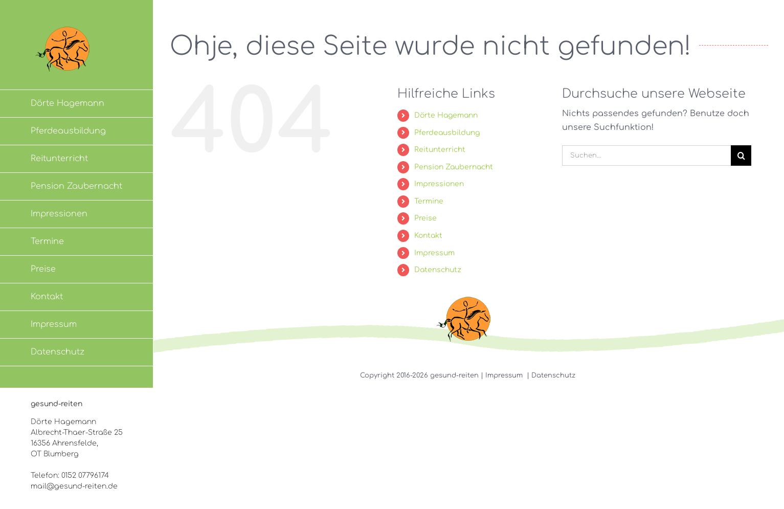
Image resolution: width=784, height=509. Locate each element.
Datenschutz (437, 270)
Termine (428, 201)
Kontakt (428, 235)
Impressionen (439, 184)
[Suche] (741, 155)
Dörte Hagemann (446, 115)
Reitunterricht (439, 149)
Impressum (434, 253)
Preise (425, 218)
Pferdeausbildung (447, 133)
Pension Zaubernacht (453, 167)
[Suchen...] (646, 155)
